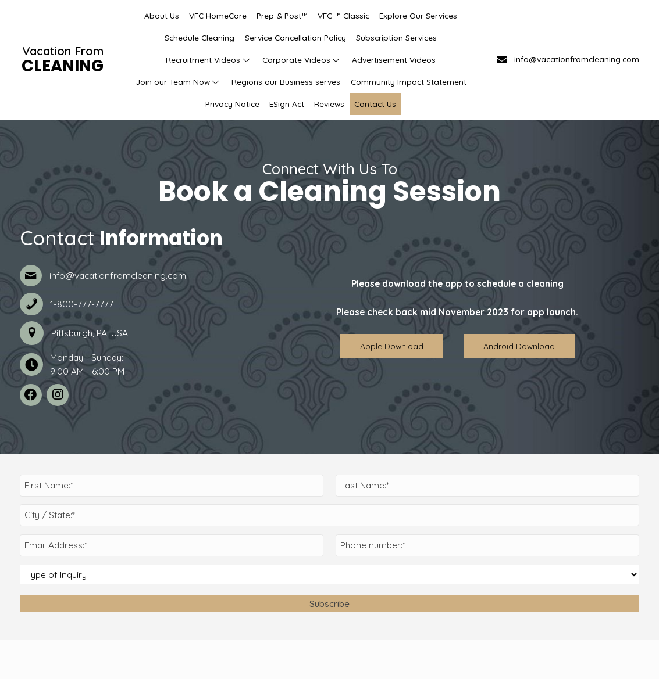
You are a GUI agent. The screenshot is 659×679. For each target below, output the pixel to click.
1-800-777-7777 (81, 304)
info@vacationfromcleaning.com (576, 59)
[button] (246, 60)
